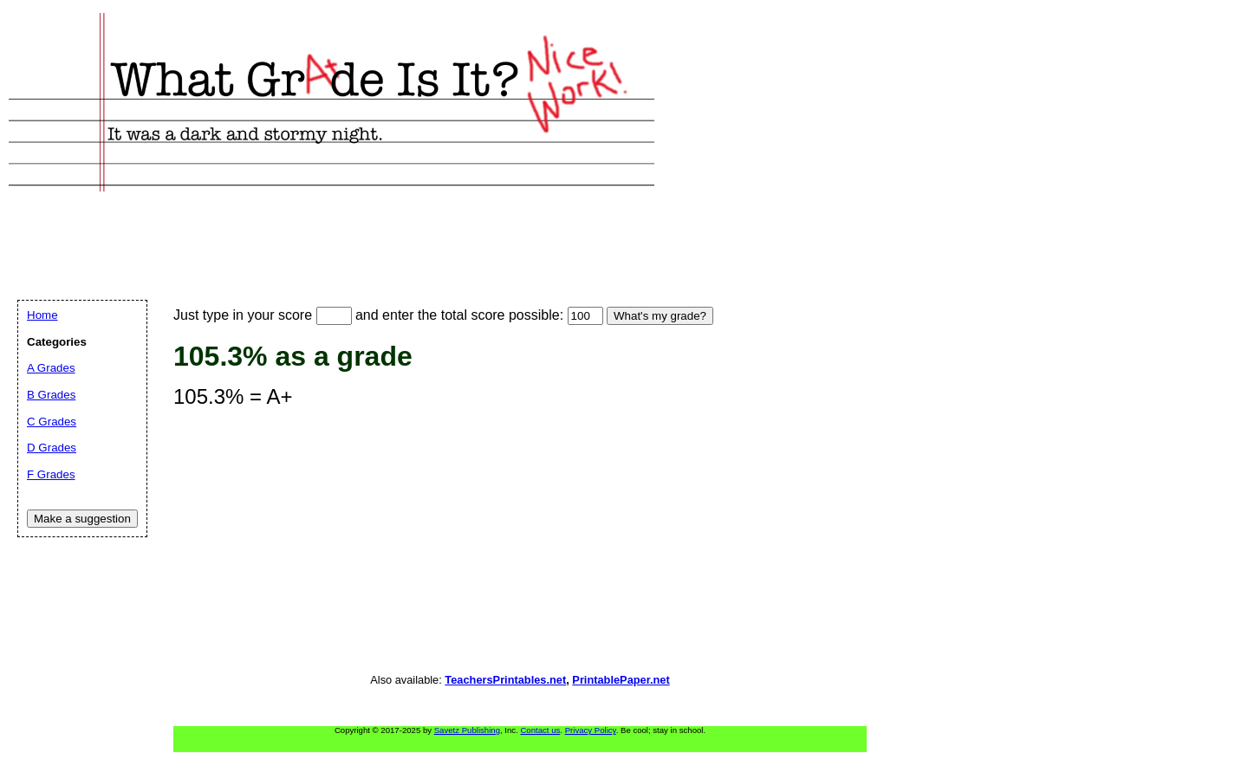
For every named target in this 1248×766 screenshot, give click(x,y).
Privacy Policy (590, 730)
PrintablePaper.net (620, 679)
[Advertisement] (332, 226)
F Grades (51, 474)
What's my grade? (660, 315)
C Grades (51, 421)
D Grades (51, 447)
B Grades (51, 394)
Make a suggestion (82, 518)
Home (42, 314)
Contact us (540, 730)
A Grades (51, 367)
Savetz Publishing (467, 730)
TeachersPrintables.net (505, 679)
